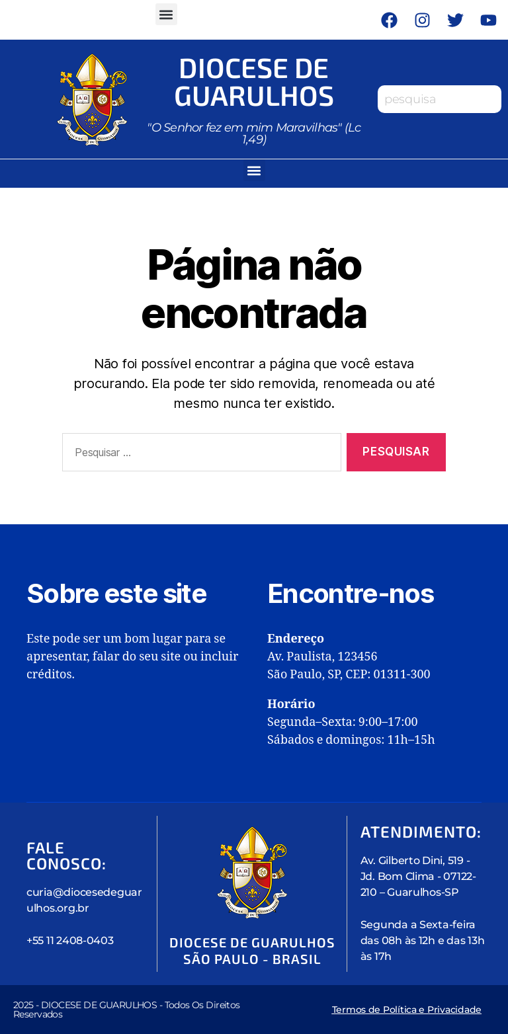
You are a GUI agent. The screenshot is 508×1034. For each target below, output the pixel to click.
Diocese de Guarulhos (254, 80)
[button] (166, 14)
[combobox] (439, 99)
